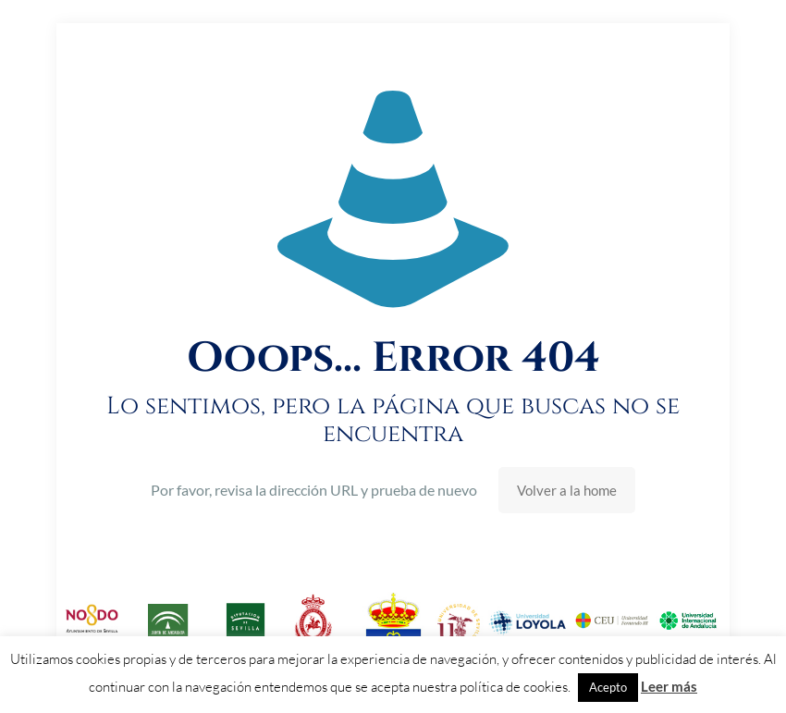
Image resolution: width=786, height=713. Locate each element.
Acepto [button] (608, 687)
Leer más (669, 686)
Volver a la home (567, 490)
